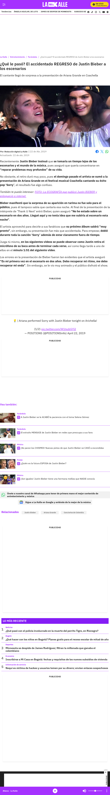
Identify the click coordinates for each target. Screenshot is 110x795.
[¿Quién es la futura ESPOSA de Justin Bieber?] (7, 464)
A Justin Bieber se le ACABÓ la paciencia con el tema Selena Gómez (55, 417)
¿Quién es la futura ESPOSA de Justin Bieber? (43, 463)
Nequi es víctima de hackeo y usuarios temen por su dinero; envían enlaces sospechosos (57, 668)
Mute (84, 791)
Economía (10, 656)
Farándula (32, 57)
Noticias (9, 627)
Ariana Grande (50, 512)
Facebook (97, 151)
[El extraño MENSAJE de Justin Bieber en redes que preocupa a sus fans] (7, 433)
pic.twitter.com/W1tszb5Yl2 (58, 329)
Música (20, 444)
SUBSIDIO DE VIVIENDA (84, 12)
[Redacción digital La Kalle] (16, 151)
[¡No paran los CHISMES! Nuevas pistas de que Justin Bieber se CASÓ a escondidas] (7, 448)
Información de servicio (16, 665)
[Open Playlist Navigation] (106, 790)
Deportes (9, 644)
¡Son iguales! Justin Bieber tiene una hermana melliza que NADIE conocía (58, 478)
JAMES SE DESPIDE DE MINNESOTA (56, 12)
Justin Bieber (30, 512)
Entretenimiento (17, 57)
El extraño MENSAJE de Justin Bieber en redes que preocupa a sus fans (57, 432)
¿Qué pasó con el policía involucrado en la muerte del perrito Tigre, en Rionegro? (52, 630)
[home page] (56, 4)
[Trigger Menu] (3, 4)
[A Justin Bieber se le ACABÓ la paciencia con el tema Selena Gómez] (7, 418)
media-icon (55, 790)
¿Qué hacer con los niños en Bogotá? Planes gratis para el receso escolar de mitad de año (57, 639)
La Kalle (3, 57)
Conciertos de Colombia (74, 512)
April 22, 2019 (76, 333)
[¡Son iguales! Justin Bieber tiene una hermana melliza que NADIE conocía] (7, 479)
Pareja (20, 460)
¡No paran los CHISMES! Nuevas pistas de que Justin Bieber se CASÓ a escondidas (62, 448)
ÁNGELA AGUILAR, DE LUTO (26, 12)
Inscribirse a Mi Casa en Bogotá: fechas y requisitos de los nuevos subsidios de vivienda (56, 659)
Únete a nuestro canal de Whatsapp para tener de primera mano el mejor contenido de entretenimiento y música (49, 495)
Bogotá (8, 636)
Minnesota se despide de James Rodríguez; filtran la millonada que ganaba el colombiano (50, 649)
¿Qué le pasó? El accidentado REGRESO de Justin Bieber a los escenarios (72, 57)
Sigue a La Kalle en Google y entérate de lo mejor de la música (55, 502)
